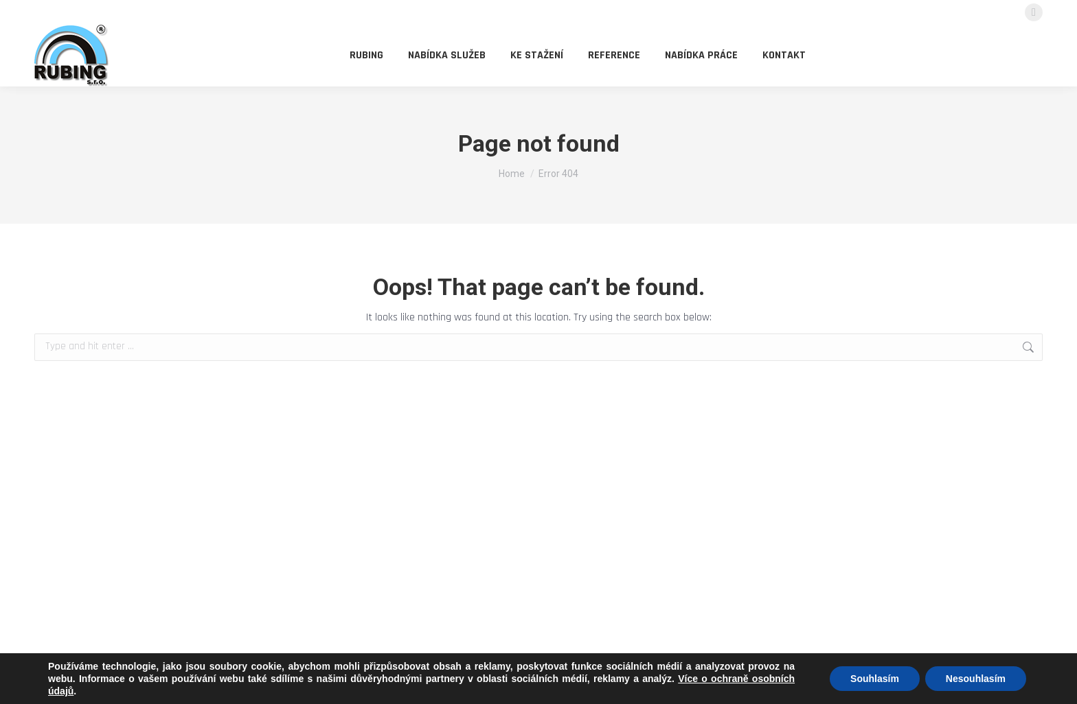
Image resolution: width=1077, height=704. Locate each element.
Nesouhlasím (976, 678)
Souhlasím (874, 678)
